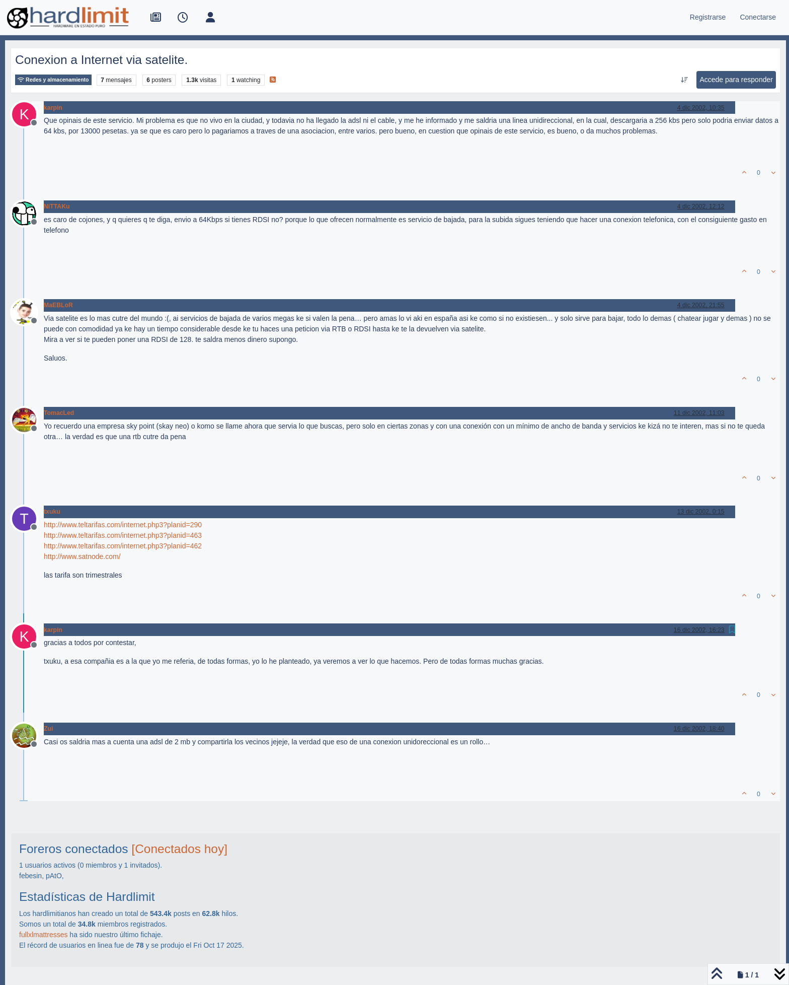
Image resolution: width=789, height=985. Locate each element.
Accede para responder (736, 80)
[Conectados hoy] (179, 849)
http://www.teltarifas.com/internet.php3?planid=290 (123, 525)
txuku (52, 511)
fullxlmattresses (43, 935)
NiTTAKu (56, 206)
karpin (53, 107)
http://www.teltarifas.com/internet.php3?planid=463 (123, 535)
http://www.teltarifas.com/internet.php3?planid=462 (123, 546)
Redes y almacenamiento (53, 80)
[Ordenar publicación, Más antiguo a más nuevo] (684, 80)
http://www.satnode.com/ (82, 556)
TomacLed (59, 412)
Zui (48, 728)
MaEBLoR (58, 305)
